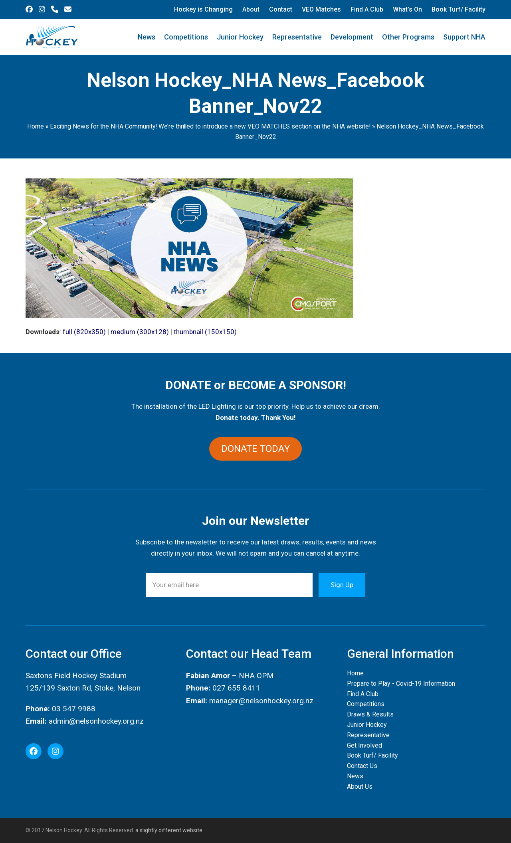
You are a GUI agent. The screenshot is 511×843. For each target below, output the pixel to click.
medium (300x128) (140, 332)
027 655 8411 (236, 688)
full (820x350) (84, 332)
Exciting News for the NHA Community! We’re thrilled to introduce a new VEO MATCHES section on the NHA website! (210, 126)
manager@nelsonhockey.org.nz (261, 700)
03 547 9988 (73, 708)
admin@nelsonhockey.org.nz (96, 721)
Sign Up (342, 585)
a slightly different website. (169, 830)
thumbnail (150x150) (205, 332)
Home (35, 126)
